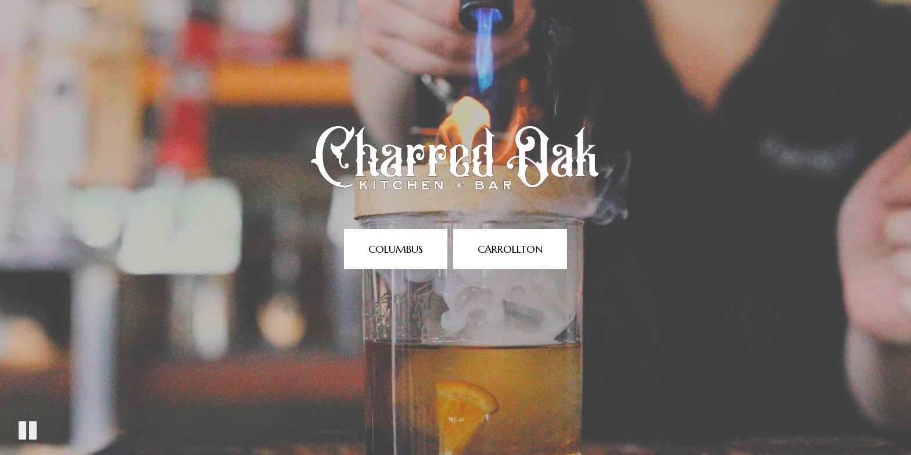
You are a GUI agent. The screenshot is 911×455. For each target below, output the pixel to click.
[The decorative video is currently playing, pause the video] (28, 430)
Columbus (395, 249)
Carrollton (510, 249)
